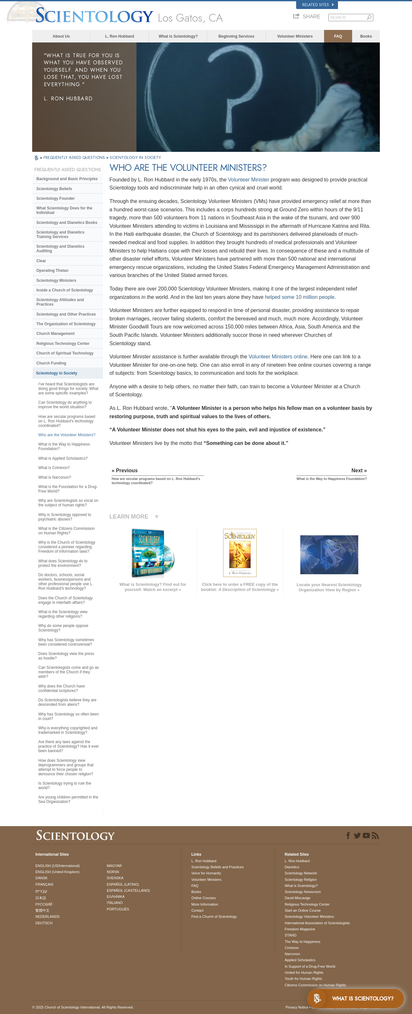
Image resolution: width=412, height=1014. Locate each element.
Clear (41, 261)
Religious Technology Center (62, 343)
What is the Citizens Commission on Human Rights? (66, 530)
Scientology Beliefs (54, 189)
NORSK (113, 872)
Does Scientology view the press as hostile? (66, 655)
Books (366, 36)
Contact (197, 910)
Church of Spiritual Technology (65, 353)
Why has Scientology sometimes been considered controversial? (66, 642)
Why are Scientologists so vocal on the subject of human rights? (68, 502)
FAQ (338, 36)
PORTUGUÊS (118, 909)
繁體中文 (42, 910)
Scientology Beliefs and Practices (217, 867)
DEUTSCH (43, 923)
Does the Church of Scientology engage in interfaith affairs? (65, 600)
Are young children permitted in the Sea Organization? (68, 799)
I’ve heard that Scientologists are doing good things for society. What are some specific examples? (68, 388)
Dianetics (292, 867)
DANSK (41, 878)
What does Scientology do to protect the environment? (63, 563)
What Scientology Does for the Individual (64, 210)
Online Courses (203, 898)
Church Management (55, 333)
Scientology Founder (55, 198)
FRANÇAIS (44, 884)
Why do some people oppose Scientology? (63, 627)
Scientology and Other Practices (66, 314)
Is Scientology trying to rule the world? (64, 785)
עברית (41, 891)
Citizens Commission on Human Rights (315, 985)
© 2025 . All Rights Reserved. (83, 1007)
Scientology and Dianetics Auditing (60, 248)
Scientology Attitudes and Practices (60, 302)
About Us (61, 36)
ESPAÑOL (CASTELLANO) (128, 890)
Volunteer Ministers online (277, 356)
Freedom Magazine (300, 929)
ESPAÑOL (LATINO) (123, 884)
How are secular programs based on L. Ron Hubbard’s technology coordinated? (66, 421)
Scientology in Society (56, 373)
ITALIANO (115, 903)
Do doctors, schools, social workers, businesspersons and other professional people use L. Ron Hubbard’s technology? (65, 582)
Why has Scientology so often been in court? (68, 716)
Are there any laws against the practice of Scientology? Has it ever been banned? (68, 746)
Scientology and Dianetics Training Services (60, 234)
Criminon (292, 948)
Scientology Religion (301, 879)
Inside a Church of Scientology (64, 290)
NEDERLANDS (47, 916)
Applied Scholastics (300, 960)
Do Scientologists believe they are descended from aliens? (67, 702)
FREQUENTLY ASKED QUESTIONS (74, 157)
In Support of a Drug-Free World (310, 966)
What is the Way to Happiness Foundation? (64, 446)
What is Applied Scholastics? (63, 458)
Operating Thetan (52, 270)
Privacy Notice (297, 1007)
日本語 (40, 898)
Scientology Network (301, 873)
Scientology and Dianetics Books (66, 222)
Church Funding (51, 363)
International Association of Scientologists (317, 923)
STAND (290, 935)
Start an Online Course (303, 910)
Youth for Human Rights (303, 979)
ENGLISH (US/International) (57, 866)
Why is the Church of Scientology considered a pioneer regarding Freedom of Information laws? (66, 547)
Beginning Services (236, 36)
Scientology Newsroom (303, 892)
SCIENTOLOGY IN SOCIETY (135, 157)
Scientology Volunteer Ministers (309, 916)
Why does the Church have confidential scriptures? (61, 688)
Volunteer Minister (248, 179)
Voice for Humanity (206, 873)
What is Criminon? (54, 468)
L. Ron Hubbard (119, 36)
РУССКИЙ (43, 904)
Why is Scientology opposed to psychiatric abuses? (64, 516)
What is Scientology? (178, 36)
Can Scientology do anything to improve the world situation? (65, 404)
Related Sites (318, 5)
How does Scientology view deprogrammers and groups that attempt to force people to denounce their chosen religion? (65, 767)
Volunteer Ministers (295, 36)
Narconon (292, 954)
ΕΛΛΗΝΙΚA (116, 897)
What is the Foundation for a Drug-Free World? (68, 488)
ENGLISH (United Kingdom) (57, 872)
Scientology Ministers (56, 280)
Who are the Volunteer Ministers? (66, 435)
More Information (204, 904)
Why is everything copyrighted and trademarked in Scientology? (67, 730)
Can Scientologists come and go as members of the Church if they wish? (68, 672)
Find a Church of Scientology (214, 916)
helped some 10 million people (299, 297)
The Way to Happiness (302, 942)
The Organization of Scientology (66, 324)
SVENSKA (115, 878)
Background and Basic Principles (67, 179)
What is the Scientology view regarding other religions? (63, 614)
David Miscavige (297, 898)
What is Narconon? (54, 477)
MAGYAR (114, 866)
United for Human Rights (304, 972)
